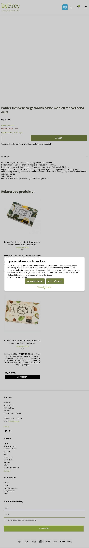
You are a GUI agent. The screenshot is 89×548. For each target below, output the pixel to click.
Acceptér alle (55, 288)
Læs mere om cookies (19, 272)
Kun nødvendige (35, 288)
